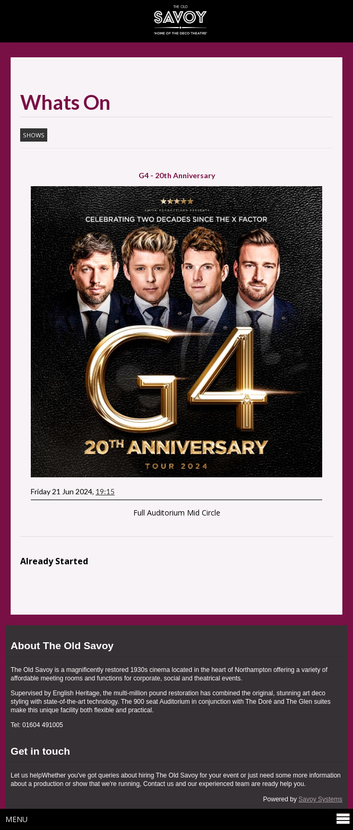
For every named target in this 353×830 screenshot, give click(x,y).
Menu (177, 819)
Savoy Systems (320, 799)
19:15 (105, 491)
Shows (34, 135)
